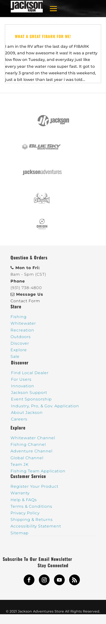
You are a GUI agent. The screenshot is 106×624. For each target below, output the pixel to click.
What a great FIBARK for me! (43, 36)
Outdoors (21, 336)
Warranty (20, 493)
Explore (19, 350)
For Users (21, 379)
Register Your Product (34, 486)
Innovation (22, 386)
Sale (15, 356)
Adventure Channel (32, 451)
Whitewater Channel (33, 438)
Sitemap (20, 533)
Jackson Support (29, 392)
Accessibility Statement (36, 526)
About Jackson (27, 412)
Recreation (22, 330)
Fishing (19, 316)
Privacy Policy (25, 513)
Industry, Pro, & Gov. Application (45, 406)
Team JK (20, 464)
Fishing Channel (28, 444)
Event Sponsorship (31, 399)
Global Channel (27, 458)
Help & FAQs (24, 499)
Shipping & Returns (32, 519)
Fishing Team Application (38, 471)
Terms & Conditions (31, 506)
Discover (20, 343)
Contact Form (25, 301)
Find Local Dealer (30, 372)
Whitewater (23, 323)
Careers (19, 419)
